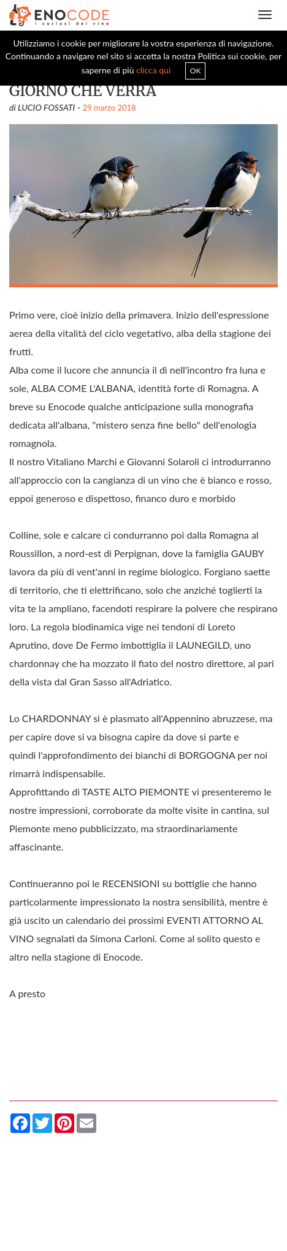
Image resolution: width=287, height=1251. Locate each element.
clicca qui (153, 70)
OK (195, 70)
